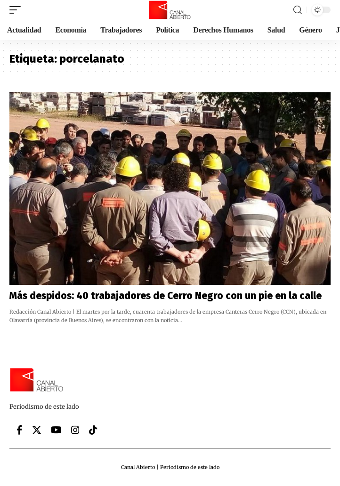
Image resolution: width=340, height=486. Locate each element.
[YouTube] (56, 430)
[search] (297, 10)
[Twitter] (36, 430)
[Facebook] (19, 430)
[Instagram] (75, 430)
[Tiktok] (93, 430)
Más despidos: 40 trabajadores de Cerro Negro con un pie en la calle (165, 296)
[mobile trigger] (17, 10)
